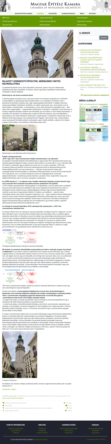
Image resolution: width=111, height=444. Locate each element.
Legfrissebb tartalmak (84, 21)
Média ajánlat (69, 430)
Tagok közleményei (46, 18)
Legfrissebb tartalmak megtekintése (95, 95)
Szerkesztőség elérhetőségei (69, 428)
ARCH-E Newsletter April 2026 (92, 85)
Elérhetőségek (82, 25)
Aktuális (40, 13)
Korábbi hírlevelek (42, 433)
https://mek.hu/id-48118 (12, 410)
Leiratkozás (42, 430)
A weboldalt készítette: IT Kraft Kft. (96, 439)
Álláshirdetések (45, 25)
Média (82, 13)
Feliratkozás (42, 428)
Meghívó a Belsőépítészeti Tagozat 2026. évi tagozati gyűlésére (91, 60)
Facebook (69, 403)
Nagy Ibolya (8, 405)
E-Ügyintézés (95, 433)
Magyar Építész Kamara (23, 13)
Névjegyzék (95, 430)
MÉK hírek (5, 18)
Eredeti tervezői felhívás (48, 21)
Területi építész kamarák (95, 428)
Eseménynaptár (82, 18)
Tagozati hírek (7, 25)
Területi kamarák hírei (9, 21)
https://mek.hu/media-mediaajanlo (12, 398)
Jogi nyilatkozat (16, 430)
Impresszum (69, 433)
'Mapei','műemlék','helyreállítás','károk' (15, 403)
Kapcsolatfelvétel (41, 439)
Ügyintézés (53, 13)
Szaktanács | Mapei (9, 389)
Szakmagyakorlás (68, 13)
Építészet (92, 13)
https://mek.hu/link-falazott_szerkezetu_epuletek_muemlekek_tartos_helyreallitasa (28, 408)
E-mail (70, 405)
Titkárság (15, 433)
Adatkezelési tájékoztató (15, 428)
